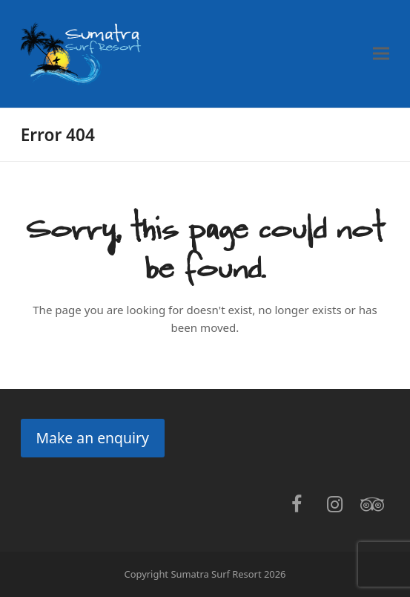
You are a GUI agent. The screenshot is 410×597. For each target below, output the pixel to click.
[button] (381, 54)
